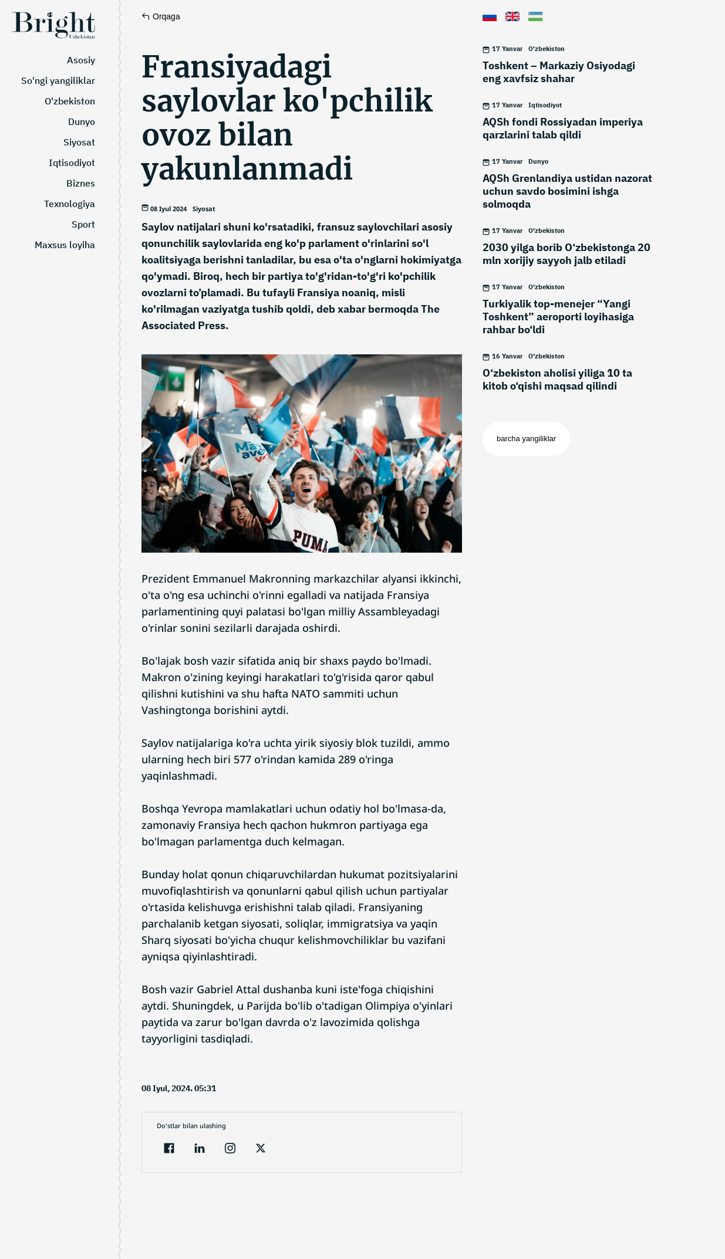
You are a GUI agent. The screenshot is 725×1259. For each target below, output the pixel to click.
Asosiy (81, 60)
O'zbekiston (70, 101)
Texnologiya (69, 203)
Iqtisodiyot (72, 162)
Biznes (80, 183)
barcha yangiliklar (526, 438)
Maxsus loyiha (65, 245)
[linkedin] (199, 1149)
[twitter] (260, 1149)
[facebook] (169, 1149)
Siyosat (79, 142)
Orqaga (160, 16)
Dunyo (81, 121)
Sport (83, 224)
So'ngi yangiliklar (58, 80)
